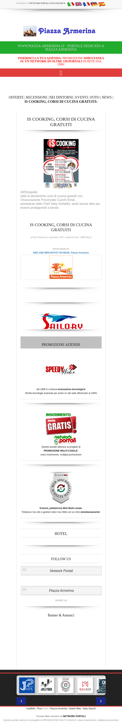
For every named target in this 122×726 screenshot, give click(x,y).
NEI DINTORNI (61, 97)
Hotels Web (75, 708)
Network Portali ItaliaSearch (47, 3)
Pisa (39, 708)
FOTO (95, 97)
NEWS (107, 97)
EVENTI (81, 97)
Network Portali (61, 571)
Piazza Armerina (61, 591)
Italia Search (89, 708)
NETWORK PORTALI (74, 716)
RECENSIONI (36, 97)
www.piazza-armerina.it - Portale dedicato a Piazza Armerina (61, 47)
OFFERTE (16, 97)
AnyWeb (30, 708)
